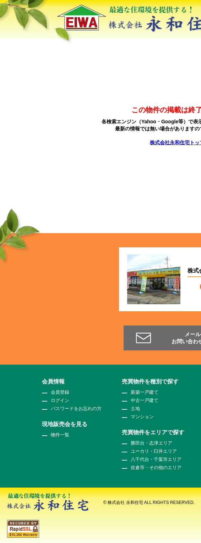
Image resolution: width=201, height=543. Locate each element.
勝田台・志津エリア (151, 443)
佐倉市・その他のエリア (156, 467)
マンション (142, 416)
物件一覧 (60, 434)
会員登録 (60, 392)
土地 (135, 408)
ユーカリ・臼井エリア (154, 451)
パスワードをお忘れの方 (76, 408)
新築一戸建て (144, 392)
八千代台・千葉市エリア (156, 459)
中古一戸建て (144, 400)
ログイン (60, 400)
